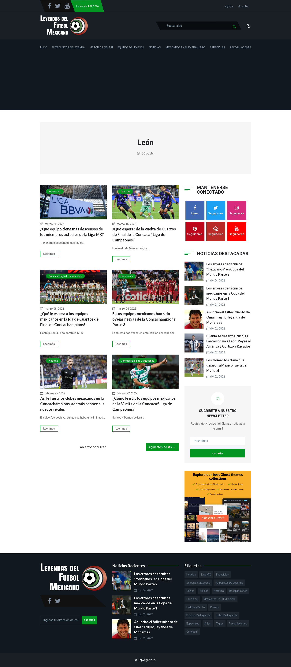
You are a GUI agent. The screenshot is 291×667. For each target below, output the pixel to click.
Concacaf (192, 631)
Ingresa (229, 6)
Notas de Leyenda (226, 615)
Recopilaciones (240, 47)
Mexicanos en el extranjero (219, 599)
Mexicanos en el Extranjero (185, 47)
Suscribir (243, 6)
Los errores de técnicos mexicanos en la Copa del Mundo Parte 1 (225, 293)
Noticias (155, 47)
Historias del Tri (101, 47)
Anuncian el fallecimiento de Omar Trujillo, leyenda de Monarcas (228, 317)
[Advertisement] (145, 83)
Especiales (217, 47)
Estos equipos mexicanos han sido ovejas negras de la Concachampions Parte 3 (143, 319)
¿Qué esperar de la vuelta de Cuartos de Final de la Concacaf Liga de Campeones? (144, 234)
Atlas (207, 623)
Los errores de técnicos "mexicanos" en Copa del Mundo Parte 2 (225, 269)
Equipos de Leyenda (131, 47)
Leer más (49, 253)
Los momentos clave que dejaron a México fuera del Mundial (226, 365)
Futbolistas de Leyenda (68, 47)
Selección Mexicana (198, 582)
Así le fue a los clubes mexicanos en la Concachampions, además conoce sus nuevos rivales (72, 404)
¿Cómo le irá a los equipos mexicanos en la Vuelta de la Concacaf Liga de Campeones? (143, 404)
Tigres (220, 623)
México (204, 590)
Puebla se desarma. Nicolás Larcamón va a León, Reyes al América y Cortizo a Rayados (228, 341)
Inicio (43, 47)
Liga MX (206, 574)
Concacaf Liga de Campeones (65, 276)
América (219, 590)
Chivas (190, 590)
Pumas (214, 607)
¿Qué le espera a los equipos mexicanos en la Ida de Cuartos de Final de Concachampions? (69, 319)
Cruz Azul (192, 599)
